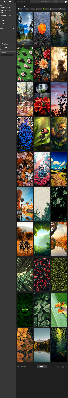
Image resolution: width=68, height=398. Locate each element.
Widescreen (4, 49)
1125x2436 (10, 37)
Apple (3, 31)
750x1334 (5, 43)
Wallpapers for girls (6, 15)
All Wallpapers (5, 5)
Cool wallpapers (5, 12)
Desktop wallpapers (6, 10)
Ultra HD (4, 28)
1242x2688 (5, 33)
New (4, 20)
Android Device (5, 47)
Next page (42, 366)
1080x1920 (5, 40)
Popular (5, 23)
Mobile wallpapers (6, 7)
